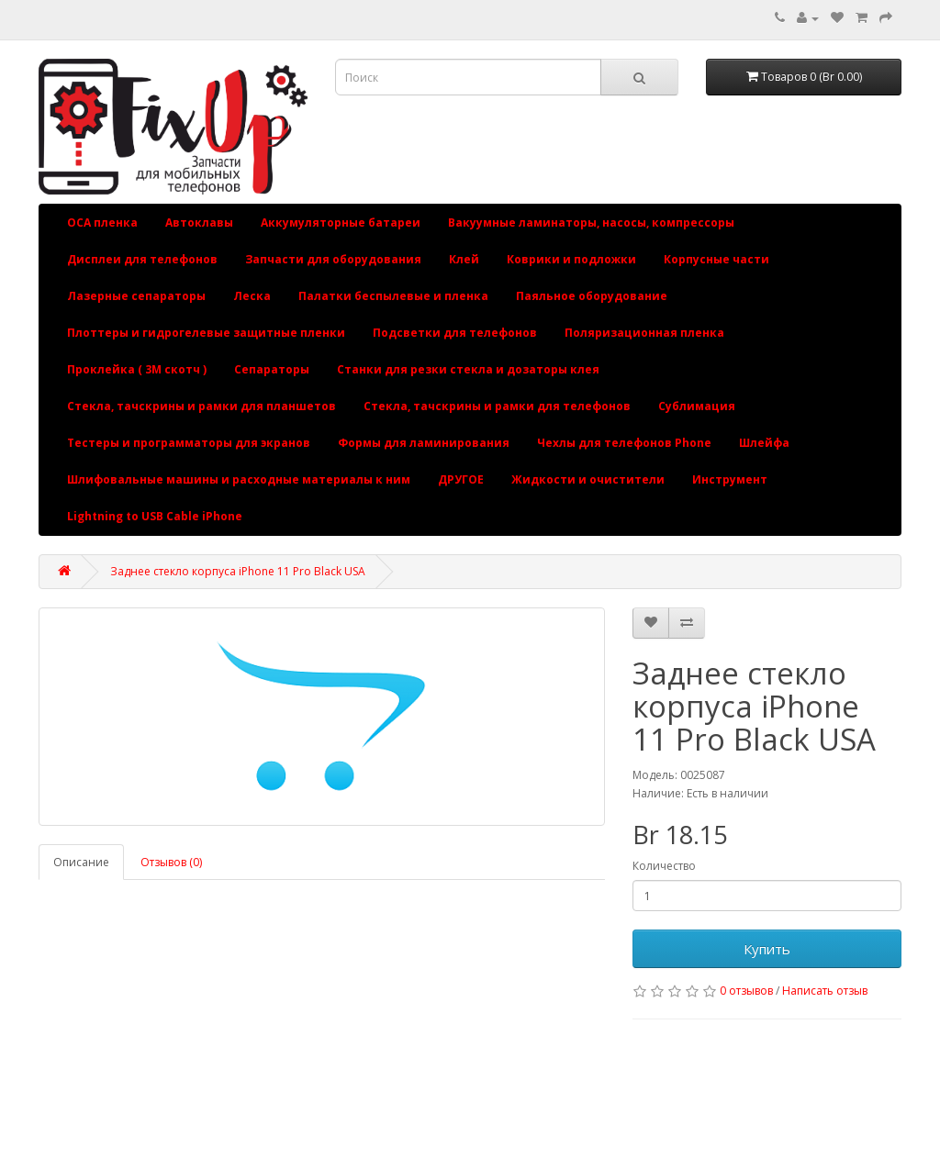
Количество (664, 866)
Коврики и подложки (571, 259)
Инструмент (729, 479)
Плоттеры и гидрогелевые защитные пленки (206, 332)
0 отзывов (746, 990)
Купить (767, 949)
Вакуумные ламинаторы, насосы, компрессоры (591, 222)
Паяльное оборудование (591, 296)
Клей (464, 259)
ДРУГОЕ (461, 479)
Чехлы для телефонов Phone (624, 443)
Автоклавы (199, 222)
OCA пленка (102, 222)
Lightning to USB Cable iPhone (154, 516)
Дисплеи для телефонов (142, 259)
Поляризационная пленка (644, 332)
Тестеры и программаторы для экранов (188, 443)
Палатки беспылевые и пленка (393, 296)
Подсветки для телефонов (455, 332)
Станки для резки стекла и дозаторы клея (468, 369)
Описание (81, 862)
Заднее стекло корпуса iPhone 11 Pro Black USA (237, 571)
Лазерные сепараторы (136, 296)
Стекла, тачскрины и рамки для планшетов (201, 406)
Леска (252, 296)
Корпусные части (716, 259)
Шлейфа (764, 443)
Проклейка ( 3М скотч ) (137, 369)
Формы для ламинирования (423, 443)
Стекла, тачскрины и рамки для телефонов (497, 406)
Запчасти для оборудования (333, 259)
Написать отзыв (824, 990)
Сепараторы (271, 369)
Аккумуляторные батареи (340, 222)
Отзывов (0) (171, 862)
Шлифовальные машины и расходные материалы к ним (238, 479)
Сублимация (696, 406)
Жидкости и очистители (588, 479)
